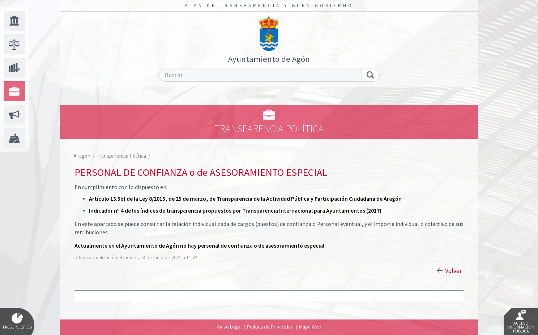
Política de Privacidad (270, 326)
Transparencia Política (122, 155)
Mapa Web (310, 326)
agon (84, 155)
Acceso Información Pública (520, 322)
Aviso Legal (229, 326)
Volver (453, 271)
